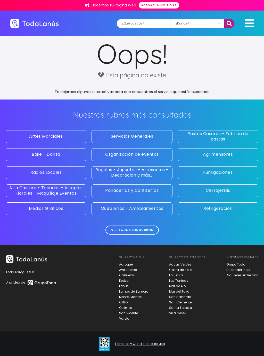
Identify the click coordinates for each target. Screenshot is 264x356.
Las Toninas (178, 280)
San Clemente (180, 302)
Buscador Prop (238, 270)
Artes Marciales (46, 136)
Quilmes (125, 307)
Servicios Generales (132, 136)
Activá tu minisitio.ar (159, 5)
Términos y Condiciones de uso (140, 344)
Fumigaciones (218, 172)
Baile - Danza (46, 154)
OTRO (123, 302)
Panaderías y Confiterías (132, 190)
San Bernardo (180, 297)
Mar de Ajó (177, 286)
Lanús (124, 286)
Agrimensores (218, 154)
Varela (124, 318)
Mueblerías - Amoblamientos (132, 208)
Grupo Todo (235, 264)
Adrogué (126, 264)
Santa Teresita (180, 307)
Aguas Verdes (180, 264)
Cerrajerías (218, 190)
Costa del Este (180, 270)
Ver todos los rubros (132, 230)
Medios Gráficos (46, 208)
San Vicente (128, 313)
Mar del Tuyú (179, 291)
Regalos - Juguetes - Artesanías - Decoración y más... (132, 172)
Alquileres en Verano (242, 275)
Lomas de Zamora (133, 291)
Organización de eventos (132, 154)
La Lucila (176, 275)
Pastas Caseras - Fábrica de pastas (218, 136)
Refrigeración (218, 208)
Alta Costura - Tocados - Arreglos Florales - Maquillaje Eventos (46, 190)
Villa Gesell (177, 313)
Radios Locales (46, 172)
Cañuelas (127, 275)
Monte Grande (130, 297)
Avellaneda (128, 270)
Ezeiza (124, 280)
